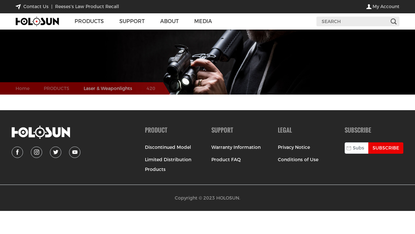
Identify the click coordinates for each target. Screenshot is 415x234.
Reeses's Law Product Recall (87, 6)
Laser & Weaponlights (108, 88)
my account (386, 6)
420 (151, 88)
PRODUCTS (56, 88)
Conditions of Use (298, 159)
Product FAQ (226, 159)
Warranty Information (236, 147)
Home (23, 88)
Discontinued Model (168, 147)
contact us (36, 6)
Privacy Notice (294, 147)
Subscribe (386, 148)
